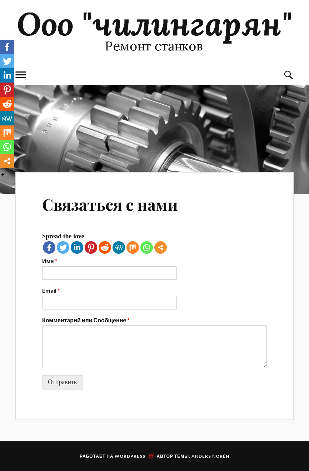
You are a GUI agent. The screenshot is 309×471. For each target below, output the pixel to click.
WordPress (130, 456)
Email (51, 290)
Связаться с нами (110, 204)
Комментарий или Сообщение (86, 320)
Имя (50, 260)
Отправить (62, 382)
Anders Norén (210, 456)
